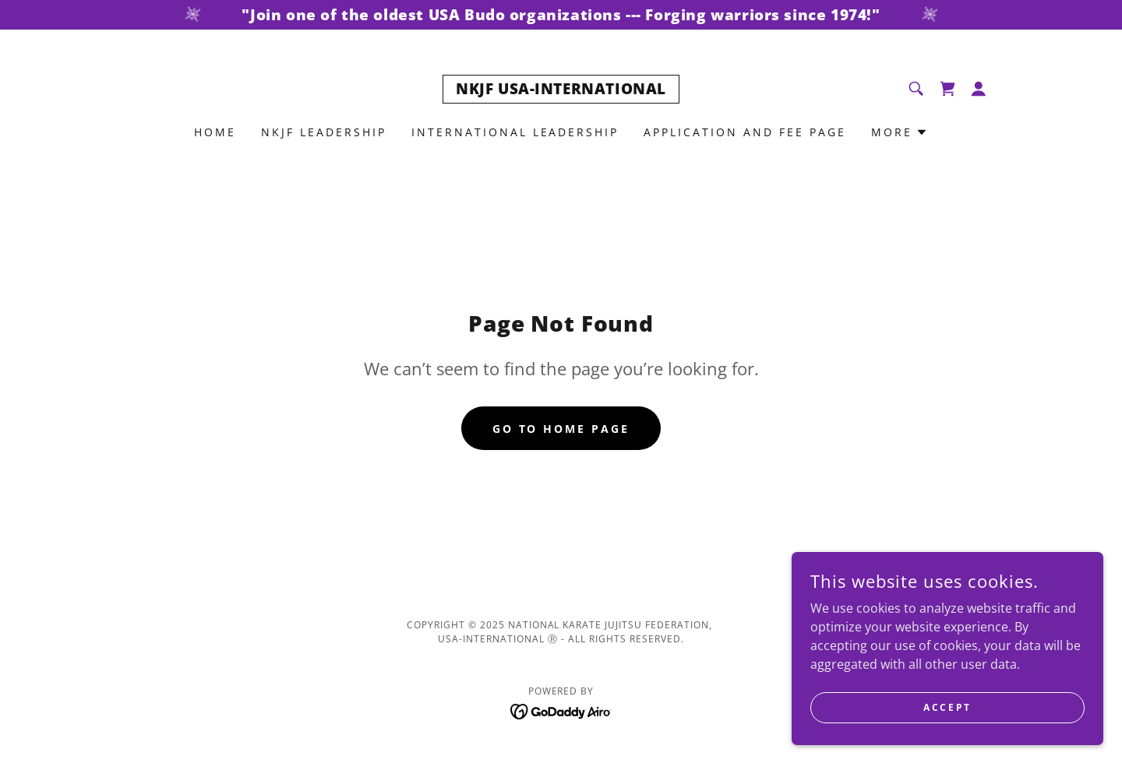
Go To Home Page (561, 428)
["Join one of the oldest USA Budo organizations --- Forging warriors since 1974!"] (561, 14)
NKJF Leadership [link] (323, 132)
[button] (978, 88)
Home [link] (215, 132)
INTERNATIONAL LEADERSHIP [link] (515, 132)
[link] (561, 89)
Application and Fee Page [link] (745, 132)
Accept (947, 707)
